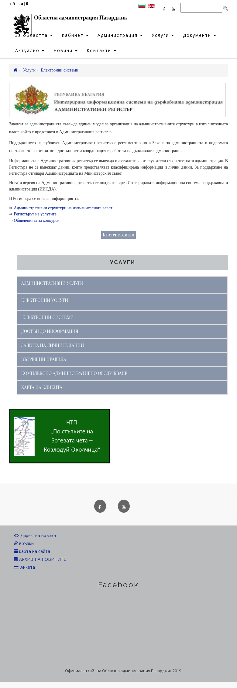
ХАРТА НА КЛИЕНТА (41, 387)
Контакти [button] (101, 50)
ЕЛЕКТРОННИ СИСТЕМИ (48, 317)
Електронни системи (59, 70)
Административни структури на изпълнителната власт (63, 208)
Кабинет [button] (75, 35)
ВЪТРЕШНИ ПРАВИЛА (43, 359)
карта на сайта (32, 551)
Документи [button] (199, 35)
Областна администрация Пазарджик (68, 19)
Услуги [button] (163, 35)
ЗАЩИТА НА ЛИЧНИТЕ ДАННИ (52, 345)
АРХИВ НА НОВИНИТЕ (40, 559)
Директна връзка (35, 535)
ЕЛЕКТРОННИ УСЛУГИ (44, 300)
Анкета (24, 567)
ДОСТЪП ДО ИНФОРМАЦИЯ (49, 331)
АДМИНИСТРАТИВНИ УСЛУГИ (52, 283)
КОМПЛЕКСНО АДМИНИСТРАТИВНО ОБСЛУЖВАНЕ (74, 373)
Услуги (29, 70)
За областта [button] (34, 35)
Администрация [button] (120, 35)
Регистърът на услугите (35, 214)
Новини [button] (65, 50)
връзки (24, 543)
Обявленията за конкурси (37, 220)
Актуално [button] (29, 50)
